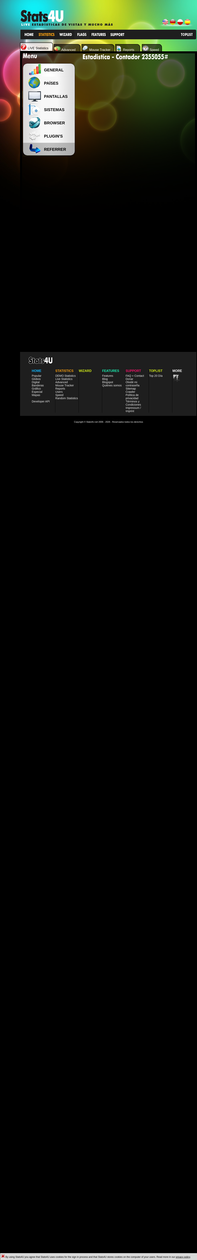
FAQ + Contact (135, 579)
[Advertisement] (50, 220)
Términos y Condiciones (133, 606)
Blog (105, 582)
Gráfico (36, 592)
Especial (37, 595)
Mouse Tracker (64, 588)
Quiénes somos (112, 588)
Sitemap (131, 592)
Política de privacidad (132, 600)
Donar (129, 582)
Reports (60, 592)
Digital (35, 585)
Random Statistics (66, 601)
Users (59, 595)
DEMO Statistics (65, 579)
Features (107, 579)
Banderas (38, 588)
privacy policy (183, 1257)
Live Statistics (64, 582)
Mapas (36, 598)
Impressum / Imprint (133, 613)
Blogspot (107, 585)
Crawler (130, 595)
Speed (59, 598)
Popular (36, 579)
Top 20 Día (156, 579)
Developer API (41, 605)
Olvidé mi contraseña (132, 587)
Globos (36, 582)
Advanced (61, 585)
